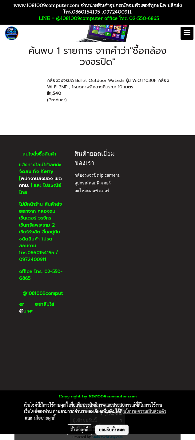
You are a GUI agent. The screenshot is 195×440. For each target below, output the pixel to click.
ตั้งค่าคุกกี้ (79, 429)
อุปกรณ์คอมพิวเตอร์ (92, 182)
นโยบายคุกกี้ (44, 418)
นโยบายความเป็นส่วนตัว (144, 411)
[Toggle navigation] (187, 33)
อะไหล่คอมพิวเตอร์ (91, 190)
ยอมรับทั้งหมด (112, 429)
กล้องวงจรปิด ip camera (97, 175)
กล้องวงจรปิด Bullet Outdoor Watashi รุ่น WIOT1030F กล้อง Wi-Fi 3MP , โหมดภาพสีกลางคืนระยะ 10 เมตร (108, 83)
